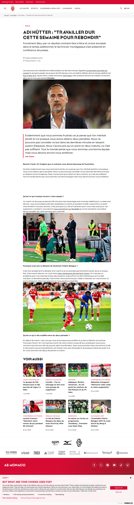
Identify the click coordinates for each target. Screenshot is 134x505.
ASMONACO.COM (7, 2)
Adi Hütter (67, 76)
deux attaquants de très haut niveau (74, 273)
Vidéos (77, 8)
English (6, 478)
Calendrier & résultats (50, 8)
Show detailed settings (10, 498)
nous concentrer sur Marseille (66, 209)
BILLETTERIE (19, 2)
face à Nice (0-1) (29, 76)
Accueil (6, 15)
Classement (67, 8)
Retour (26, 26)
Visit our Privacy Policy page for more (33, 498)
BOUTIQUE (29, 2)
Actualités (13, 15)
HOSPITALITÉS (40, 2)
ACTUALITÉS (24, 8)
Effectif (34, 8)
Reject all (119, 492)
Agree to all (118, 488)
